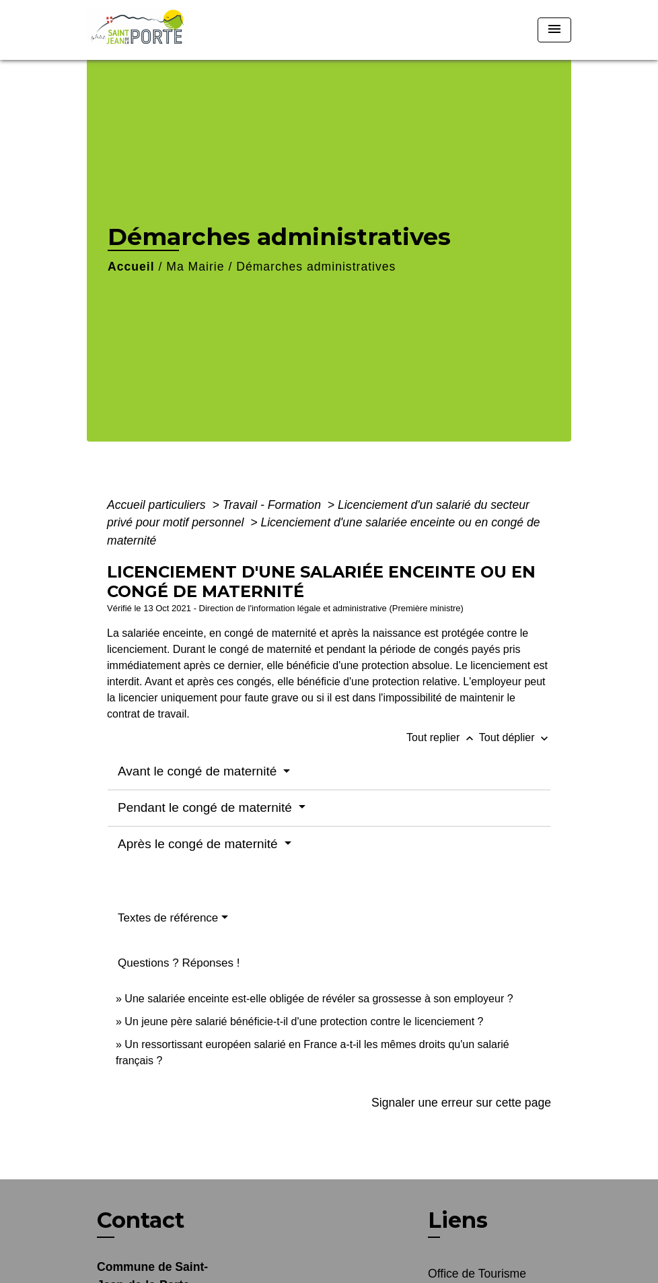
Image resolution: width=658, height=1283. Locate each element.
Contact (140, 1220)
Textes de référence (168, 917)
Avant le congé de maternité (199, 771)
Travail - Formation (273, 505)
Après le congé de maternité (199, 844)
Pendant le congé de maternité (206, 807)
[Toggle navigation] (554, 30)
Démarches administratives (316, 266)
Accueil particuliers (158, 505)
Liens (458, 1220)
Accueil (131, 266)
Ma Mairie (195, 266)
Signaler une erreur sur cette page (461, 1102)
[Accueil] (171, 30)
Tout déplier (515, 737)
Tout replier (442, 737)
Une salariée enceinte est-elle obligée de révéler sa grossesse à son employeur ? (318, 998)
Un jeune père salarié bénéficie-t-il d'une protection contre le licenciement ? (303, 1021)
